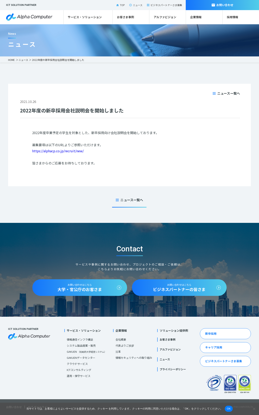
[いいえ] (254, 409)
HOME (11, 59)
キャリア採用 (213, 347)
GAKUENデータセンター (81, 358)
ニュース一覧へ (228, 93)
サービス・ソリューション (85, 17)
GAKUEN (86, 352)
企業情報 (196, 17)
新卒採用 (211, 333)
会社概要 (121, 339)
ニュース (135, 5)
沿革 (118, 352)
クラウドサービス (77, 364)
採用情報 (232, 17)
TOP (120, 5)
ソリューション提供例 (174, 330)
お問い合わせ (222, 5)
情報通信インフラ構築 (80, 339)
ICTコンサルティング (79, 370)
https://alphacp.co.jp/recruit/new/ (58, 150)
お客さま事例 (125, 17)
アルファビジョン (165, 17)
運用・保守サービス (78, 376)
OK (229, 408)
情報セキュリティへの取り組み (134, 358)
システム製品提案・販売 (81, 345)
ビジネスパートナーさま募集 (164, 5)
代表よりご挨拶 (125, 345)
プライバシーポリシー (173, 369)
